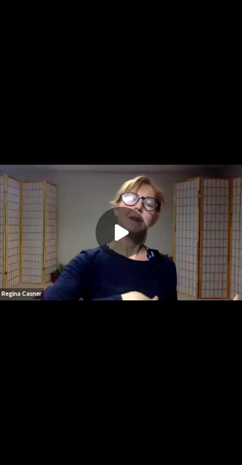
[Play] (121, 232)
